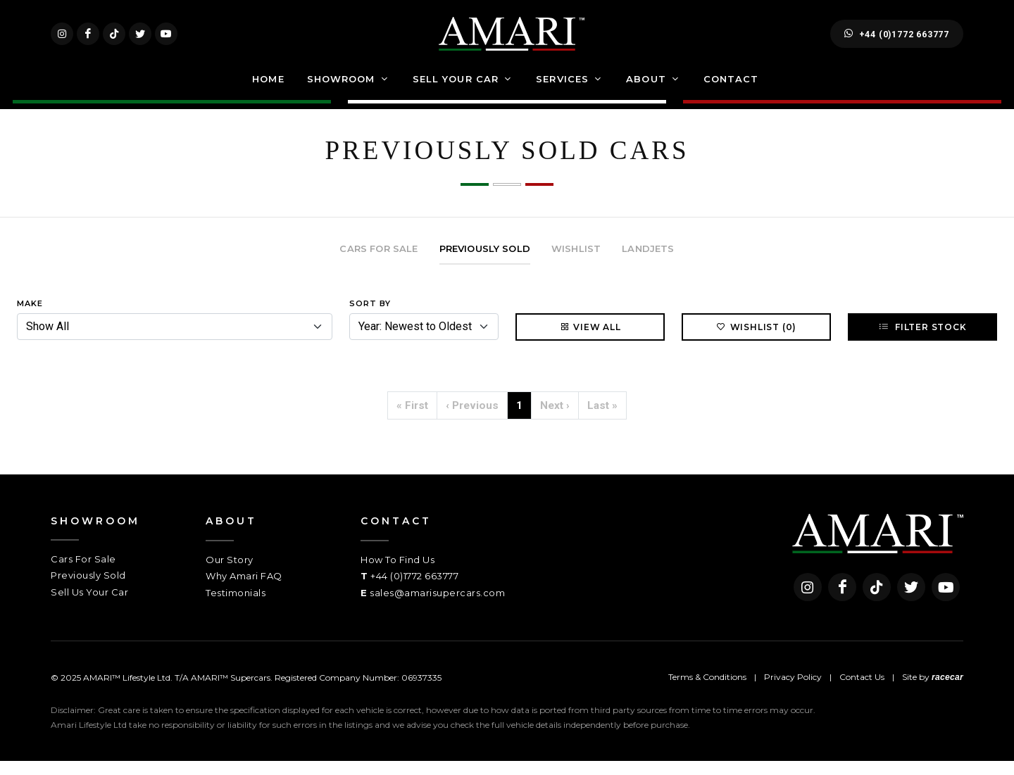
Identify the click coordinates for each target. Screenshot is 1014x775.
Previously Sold (88, 589)
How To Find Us (397, 573)
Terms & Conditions (707, 691)
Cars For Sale (83, 573)
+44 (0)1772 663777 (896, 40)
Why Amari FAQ (244, 590)
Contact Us (861, 691)
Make (30, 317)
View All (589, 341)
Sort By (370, 317)
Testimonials (235, 606)
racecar (947, 691)
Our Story (230, 573)
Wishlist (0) (756, 341)
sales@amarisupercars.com (437, 606)
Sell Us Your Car (89, 606)
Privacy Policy (793, 691)
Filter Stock (922, 341)
